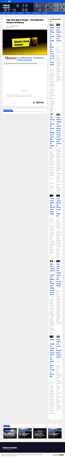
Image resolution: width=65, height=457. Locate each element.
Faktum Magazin (10, 447)
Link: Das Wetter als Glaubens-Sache (58, 34)
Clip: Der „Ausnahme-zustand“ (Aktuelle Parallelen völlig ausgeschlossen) (52, 279)
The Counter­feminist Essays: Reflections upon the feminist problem (52, 132)
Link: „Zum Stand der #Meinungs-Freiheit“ (58, 207)
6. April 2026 (7, 436)
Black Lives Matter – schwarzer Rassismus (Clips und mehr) (19, 96)
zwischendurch (36, 13)
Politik (13, 13)
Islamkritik (21, 13)
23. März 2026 (23, 436)
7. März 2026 (52, 436)
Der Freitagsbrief (7, 430)
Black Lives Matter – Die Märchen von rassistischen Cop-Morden (20, 94)
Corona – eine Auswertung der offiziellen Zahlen (39, 435)
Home (8, 13)
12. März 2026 (37, 436)
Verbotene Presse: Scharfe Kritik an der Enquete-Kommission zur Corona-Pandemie (52, 46)
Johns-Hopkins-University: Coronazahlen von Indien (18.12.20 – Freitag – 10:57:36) (52, 358)
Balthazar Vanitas (15, 25)
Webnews (45, 13)
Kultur (28, 13)
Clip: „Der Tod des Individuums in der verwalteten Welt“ (58, 275)
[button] (61, 13)
